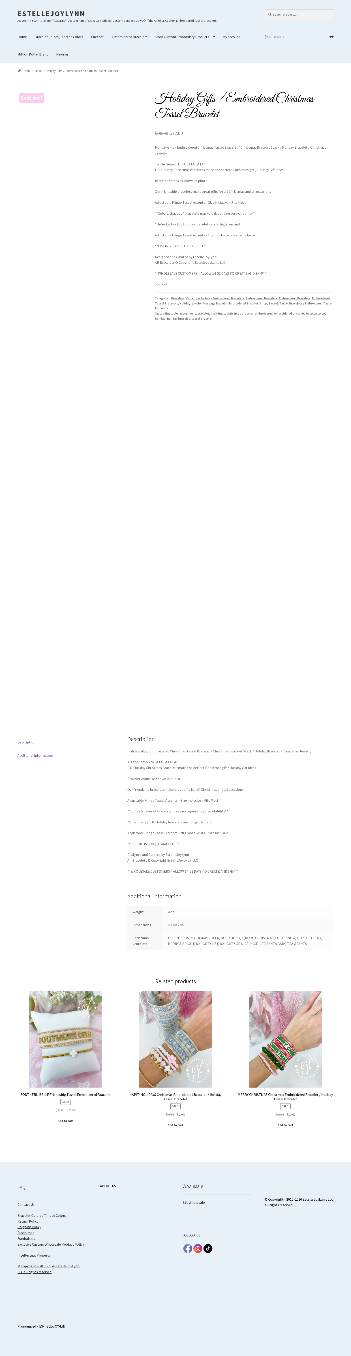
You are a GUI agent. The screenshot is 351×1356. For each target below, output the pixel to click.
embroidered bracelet (289, 313)
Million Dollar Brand (32, 54)
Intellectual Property (33, 1255)
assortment (187, 313)
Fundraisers (26, 1238)
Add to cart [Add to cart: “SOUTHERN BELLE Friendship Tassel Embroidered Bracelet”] (65, 1121)
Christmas (218, 313)
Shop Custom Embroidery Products (182, 36)
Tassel (38, 71)
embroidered (264, 313)
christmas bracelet (240, 313)
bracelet (203, 313)
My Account (231, 36)
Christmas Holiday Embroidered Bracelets (215, 298)
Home (22, 36)
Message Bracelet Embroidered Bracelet (230, 303)
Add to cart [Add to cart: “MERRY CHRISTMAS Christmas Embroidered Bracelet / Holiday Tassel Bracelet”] (285, 1125)
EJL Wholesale (193, 1202)
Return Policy (27, 1221)
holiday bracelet (178, 319)
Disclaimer (25, 1232)
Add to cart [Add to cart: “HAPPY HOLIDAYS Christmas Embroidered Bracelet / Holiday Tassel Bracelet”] (175, 1125)
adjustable (170, 313)
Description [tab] (26, 742)
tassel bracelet (201, 319)
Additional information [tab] (35, 755)
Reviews (62, 54)
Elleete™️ (97, 36)
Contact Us (25, 1204)
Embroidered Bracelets (130, 36)
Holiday (185, 303)
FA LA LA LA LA (315, 313)
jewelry (197, 303)
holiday (160, 319)
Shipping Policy (29, 1227)
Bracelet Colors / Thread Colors (59, 36)
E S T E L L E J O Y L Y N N (50, 13)
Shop (263, 303)
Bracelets (177, 298)
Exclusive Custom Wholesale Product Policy (50, 1244)
